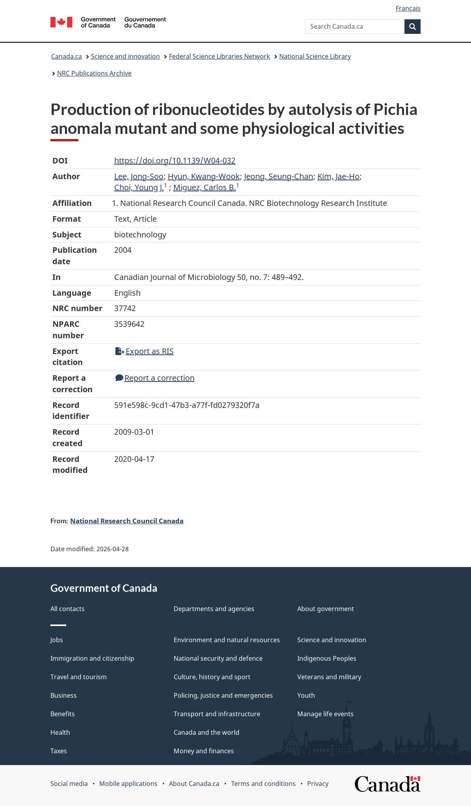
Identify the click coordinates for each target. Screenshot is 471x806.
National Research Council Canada (127, 520)
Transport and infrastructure (217, 714)
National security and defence (218, 658)
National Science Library (315, 56)
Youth (306, 695)
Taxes (58, 751)
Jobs (56, 640)
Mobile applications (128, 783)
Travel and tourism (78, 677)
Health (60, 732)
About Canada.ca (194, 783)
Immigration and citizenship (92, 658)
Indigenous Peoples (326, 658)
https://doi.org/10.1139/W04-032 (175, 160)
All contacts (67, 608)
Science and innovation (125, 56)
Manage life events (325, 714)
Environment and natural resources (227, 640)
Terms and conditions (263, 783)
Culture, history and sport (212, 677)
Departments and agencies (214, 608)
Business (63, 695)
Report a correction (155, 377)
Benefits (62, 714)
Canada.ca (66, 56)
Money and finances (204, 751)
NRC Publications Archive (94, 73)
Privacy (317, 783)
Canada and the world (206, 732)
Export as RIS (144, 351)
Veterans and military (329, 677)
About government (325, 608)
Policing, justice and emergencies (223, 695)
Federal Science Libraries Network (219, 56)
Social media (69, 783)
